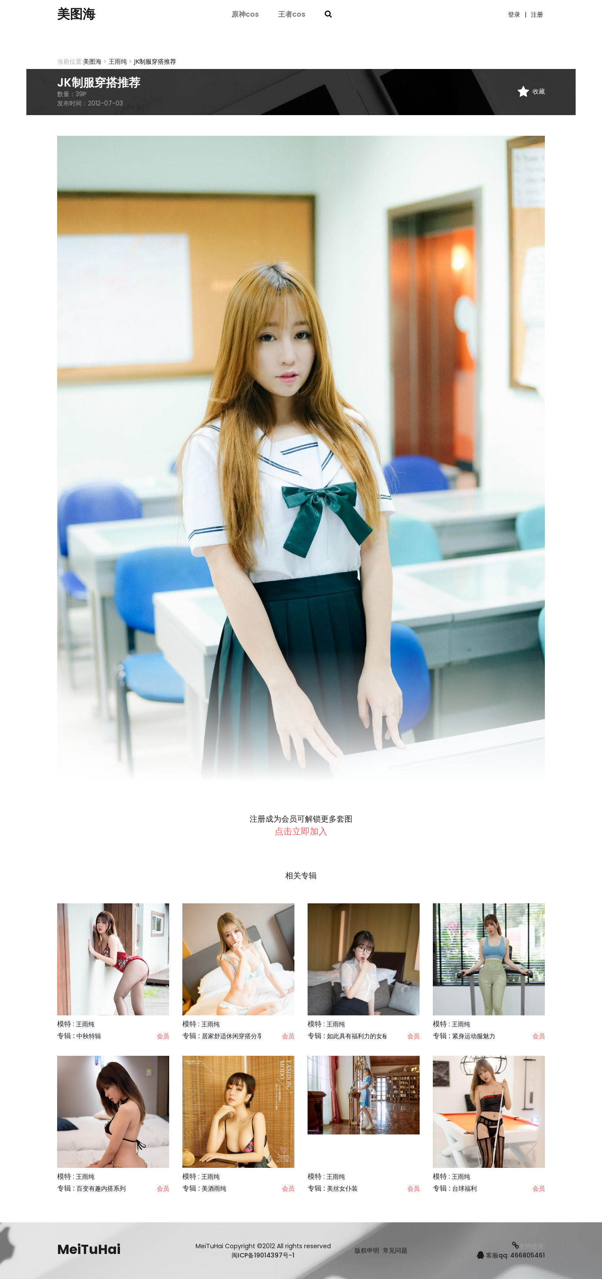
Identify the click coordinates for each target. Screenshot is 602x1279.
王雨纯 (118, 61)
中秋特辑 (88, 1036)
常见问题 (395, 1250)
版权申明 (367, 1250)
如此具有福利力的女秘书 (361, 1036)
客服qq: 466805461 (511, 1255)
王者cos (291, 14)
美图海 (77, 14)
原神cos (245, 14)
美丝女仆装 (342, 1188)
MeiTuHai (88, 1249)
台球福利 (464, 1188)
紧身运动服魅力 (473, 1036)
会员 (163, 1036)
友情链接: (528, 1246)
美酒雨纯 (214, 1188)
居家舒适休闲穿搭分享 (232, 1036)
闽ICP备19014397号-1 (263, 1255)
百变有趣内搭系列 (101, 1188)
